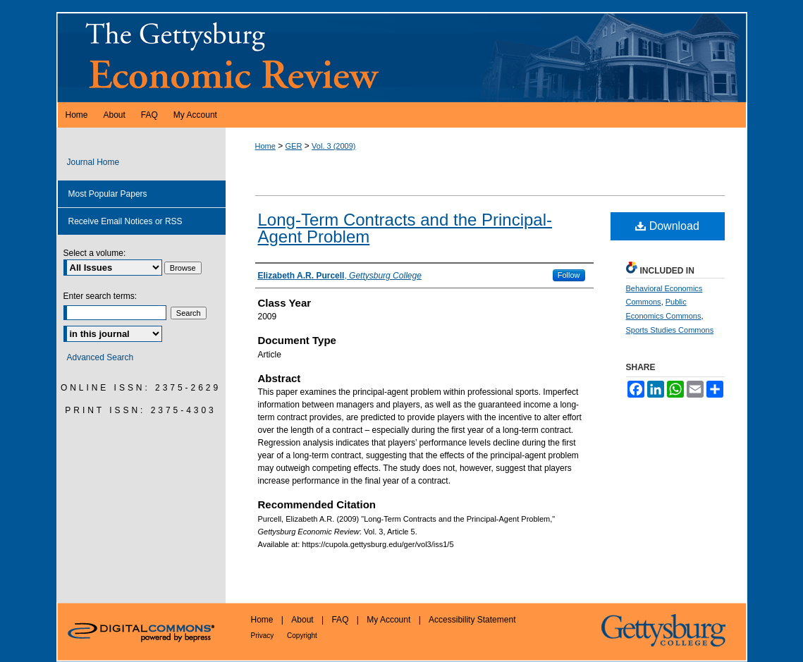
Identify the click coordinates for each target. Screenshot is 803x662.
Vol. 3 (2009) (333, 146)
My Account (389, 620)
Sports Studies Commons (670, 330)
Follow (569, 275)
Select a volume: (94, 253)
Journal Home (93, 162)
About (303, 620)
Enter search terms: (100, 296)
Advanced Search (100, 357)
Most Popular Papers (107, 194)
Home (265, 146)
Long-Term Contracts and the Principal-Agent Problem (405, 228)
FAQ (340, 620)
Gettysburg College (671, 632)
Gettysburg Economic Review (401, 57)
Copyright (302, 635)
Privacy (263, 635)
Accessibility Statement (472, 620)
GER (294, 146)
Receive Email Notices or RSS (125, 221)
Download (667, 226)
